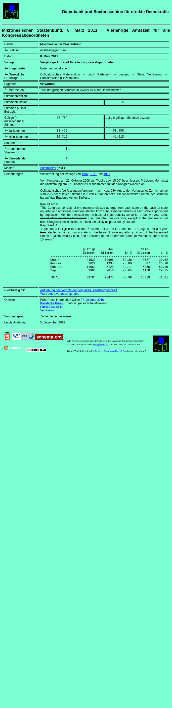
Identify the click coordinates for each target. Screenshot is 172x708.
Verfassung (47, 318)
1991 (93, 174)
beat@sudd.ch (100, 353)
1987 (85, 174)
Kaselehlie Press (51, 311)
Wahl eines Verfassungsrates (59, 302)
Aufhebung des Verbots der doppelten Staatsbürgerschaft (78, 298)
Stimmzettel (48, 168)
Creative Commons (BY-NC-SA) (110, 359)
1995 (107, 174)
